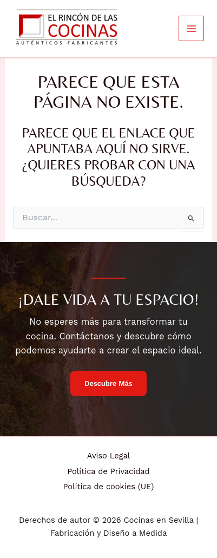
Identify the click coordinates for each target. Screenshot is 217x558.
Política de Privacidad (108, 471)
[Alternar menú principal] (191, 28)
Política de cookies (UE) (108, 486)
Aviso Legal (108, 456)
